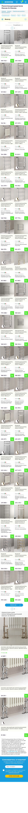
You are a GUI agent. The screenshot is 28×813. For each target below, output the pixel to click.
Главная (4, 11)
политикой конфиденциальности (15, 772)
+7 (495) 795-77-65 (12, 751)
